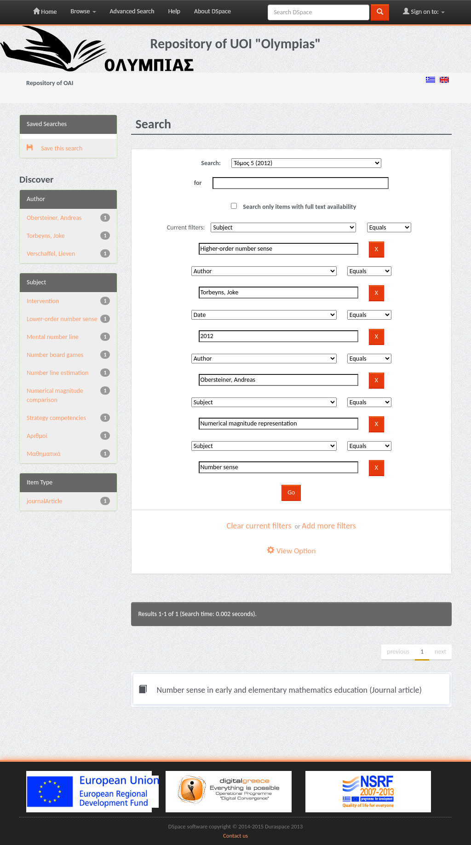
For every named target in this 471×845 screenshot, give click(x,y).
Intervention (43, 301)
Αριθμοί (37, 436)
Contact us (235, 835)
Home (45, 11)
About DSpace (212, 11)
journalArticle (44, 501)
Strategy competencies (56, 418)
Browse (83, 11)
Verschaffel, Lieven (51, 254)
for (198, 183)
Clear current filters (259, 526)
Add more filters (329, 526)
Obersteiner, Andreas (54, 218)
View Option (291, 551)
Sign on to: (424, 11)
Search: (211, 163)
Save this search (54, 148)
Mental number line (53, 337)
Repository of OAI (49, 83)
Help (174, 11)
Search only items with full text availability (293, 207)
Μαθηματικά (44, 454)
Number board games (55, 355)
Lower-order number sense (62, 319)
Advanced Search (132, 11)
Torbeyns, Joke (46, 236)
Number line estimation (57, 373)
